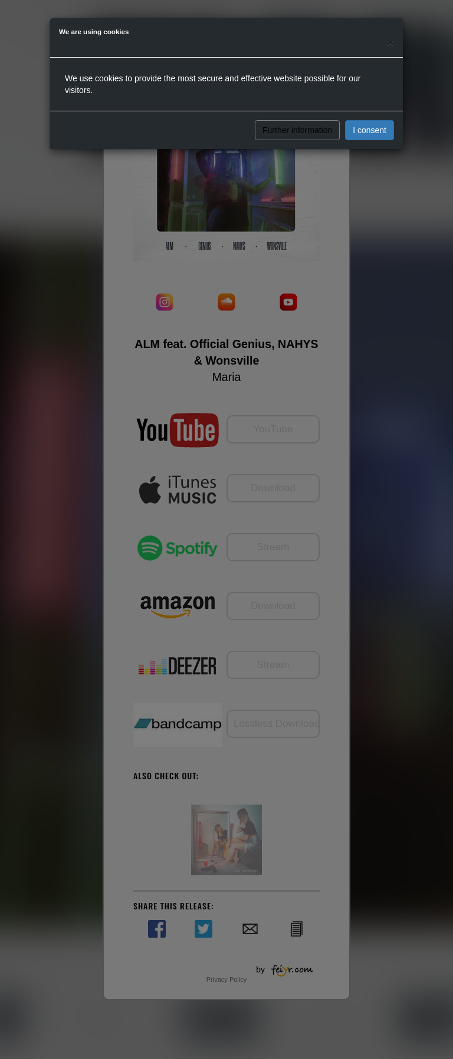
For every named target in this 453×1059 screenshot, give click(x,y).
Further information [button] (297, 130)
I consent (369, 130)
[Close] (390, 42)
